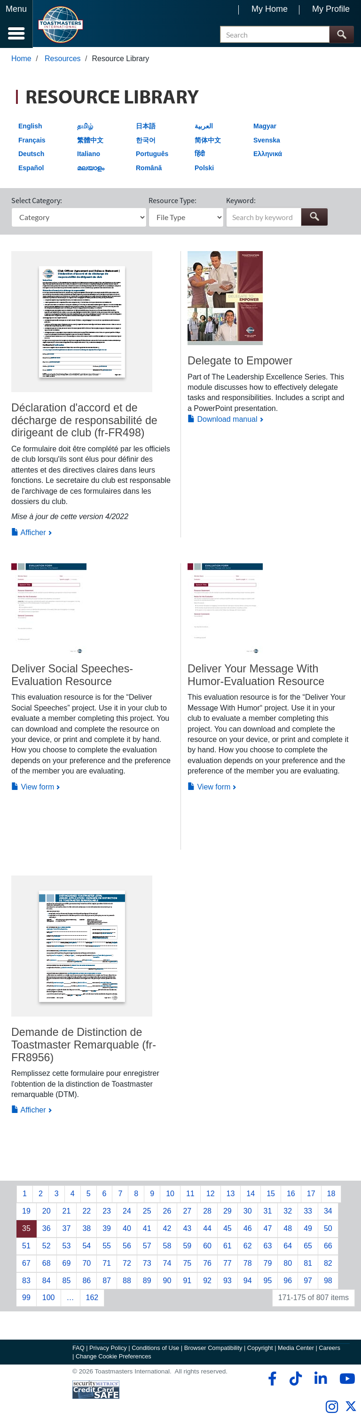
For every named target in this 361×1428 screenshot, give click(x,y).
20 (46, 1212)
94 (247, 1282)
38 (86, 1229)
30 (247, 1212)
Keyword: (241, 201)
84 (46, 1282)
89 (147, 1282)
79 (268, 1264)
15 (271, 1195)
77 (227, 1264)
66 (328, 1247)
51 (26, 1247)
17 (311, 1195)
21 (67, 1212)
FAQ (78, 1348)
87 (106, 1282)
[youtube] (345, 1379)
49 (308, 1229)
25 (147, 1212)
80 (287, 1264)
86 (86, 1282)
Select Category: (36, 201)
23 (106, 1212)
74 (167, 1264)
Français (32, 141)
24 (127, 1212)
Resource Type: (172, 201)
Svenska (266, 141)
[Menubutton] (16, 24)
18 (331, 1195)
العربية (204, 127)
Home (21, 59)
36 (46, 1229)
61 (227, 1247)
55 (106, 1247)
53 (67, 1247)
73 (147, 1264)
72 (127, 1264)
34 (328, 1212)
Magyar (264, 127)
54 (86, 1247)
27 (187, 1212)
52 (46, 1247)
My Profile (331, 9)
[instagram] (331, 1408)
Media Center (296, 1348)
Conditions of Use (155, 1348)
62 (247, 1247)
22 (86, 1212)
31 (268, 1212)
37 (67, 1229)
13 (231, 1195)
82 (328, 1264)
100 (48, 1299)
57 (147, 1247)
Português (152, 154)
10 (170, 1195)
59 (187, 1247)
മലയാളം (90, 169)
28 (207, 1212)
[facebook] (271, 1379)
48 (287, 1229)
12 (210, 1195)
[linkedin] (320, 1379)
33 (308, 1212)
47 (268, 1229)
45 (227, 1229)
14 (250, 1195)
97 (308, 1282)
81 (308, 1264)
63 (268, 1247)
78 (247, 1264)
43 (187, 1229)
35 (26, 1229)
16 (291, 1195)
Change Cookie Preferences (113, 1357)
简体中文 (208, 141)
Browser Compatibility (213, 1348)
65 (308, 1247)
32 (287, 1212)
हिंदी (200, 154)
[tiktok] (295, 1379)
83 (26, 1282)
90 (167, 1282)
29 (227, 1212)
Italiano (88, 154)
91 (187, 1282)
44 (207, 1229)
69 (67, 1264)
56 (127, 1247)
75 (187, 1264)
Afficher (28, 533)
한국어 (146, 141)
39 (106, 1229)
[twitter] (351, 1410)
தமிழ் (85, 127)
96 (287, 1282)
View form (32, 788)
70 (86, 1264)
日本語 (146, 127)
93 (227, 1282)
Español (31, 169)
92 (207, 1282)
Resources (62, 59)
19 (26, 1212)
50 (328, 1229)
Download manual (223, 420)
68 (46, 1264)
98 (328, 1282)
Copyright (260, 1348)
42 (167, 1229)
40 (127, 1229)
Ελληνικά (267, 154)
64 (287, 1247)
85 (67, 1282)
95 (268, 1282)
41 (147, 1229)
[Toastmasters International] (60, 25)
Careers (329, 1348)
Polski (204, 169)
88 (127, 1282)
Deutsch (31, 154)
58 (167, 1247)
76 (207, 1264)
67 (26, 1264)
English (30, 127)
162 (92, 1299)
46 (247, 1229)
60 (207, 1247)
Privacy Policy (108, 1348)
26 (167, 1212)
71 (106, 1264)
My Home (269, 9)
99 (26, 1299)
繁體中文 (90, 141)
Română (149, 169)
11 (190, 1195)
